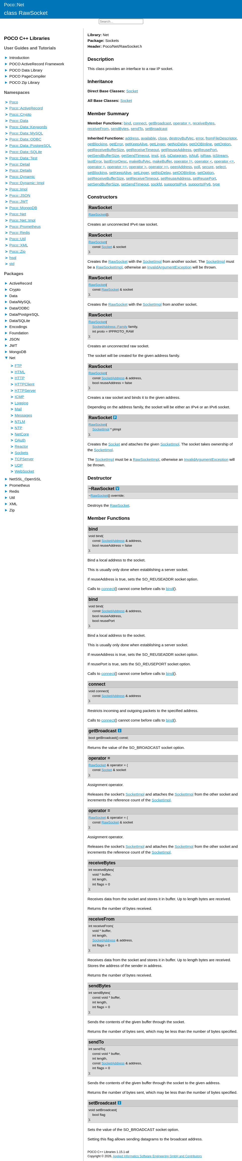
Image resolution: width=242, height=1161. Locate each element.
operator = (182, 123)
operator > (137, 167)
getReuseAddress (176, 150)
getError (116, 144)
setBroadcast (156, 128)
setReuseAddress (175, 178)
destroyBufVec (181, 138)
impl (154, 155)
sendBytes (120, 128)
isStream (220, 155)
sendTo (137, 128)
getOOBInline (200, 144)
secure (208, 167)
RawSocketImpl (109, 267)
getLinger (157, 144)
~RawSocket (101, 488)
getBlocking (97, 144)
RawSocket (100, 207)
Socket (132, 91)
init (162, 155)
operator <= (224, 161)
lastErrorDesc (115, 161)
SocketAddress (113, 378)
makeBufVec (139, 161)
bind (127, 123)
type (216, 184)
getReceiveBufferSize (106, 150)
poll (197, 167)
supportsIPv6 (199, 184)
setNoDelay (160, 172)
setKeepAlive (120, 172)
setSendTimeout (135, 184)
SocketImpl (152, 261)
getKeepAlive (136, 144)
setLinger (141, 172)
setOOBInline (184, 172)
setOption (205, 172)
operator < (203, 161)
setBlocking (97, 172)
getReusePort (205, 150)
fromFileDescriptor (221, 138)
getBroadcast (159, 123)
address (132, 138)
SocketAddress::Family (109, 327)
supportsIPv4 (175, 184)
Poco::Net (14, 4)
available (148, 138)
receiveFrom (98, 128)
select (221, 167)
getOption (222, 144)
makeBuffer (162, 161)
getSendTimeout (135, 155)
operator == (117, 167)
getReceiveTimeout (142, 150)
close (162, 138)
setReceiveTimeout (142, 178)
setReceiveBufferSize (106, 178)
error (199, 138)
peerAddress (181, 167)
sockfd (156, 184)
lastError (95, 161)
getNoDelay (177, 144)
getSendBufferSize (103, 155)
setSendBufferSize (103, 184)
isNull (193, 155)
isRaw (205, 155)
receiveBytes (203, 123)
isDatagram (177, 155)
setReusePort (204, 178)
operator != (183, 161)
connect (139, 123)
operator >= (158, 167)
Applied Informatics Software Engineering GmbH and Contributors (157, 1156)
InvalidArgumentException (169, 267)
